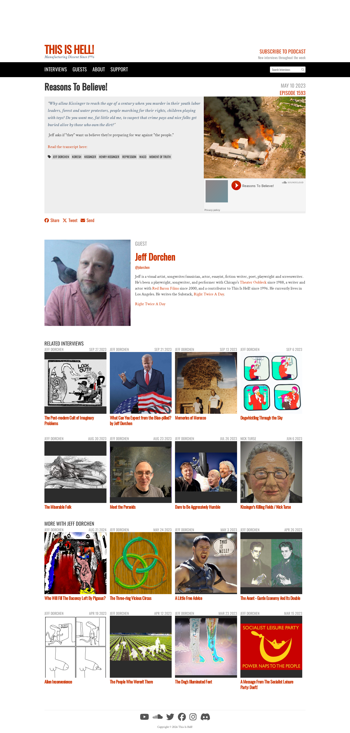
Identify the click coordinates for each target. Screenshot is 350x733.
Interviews (55, 69)
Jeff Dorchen (61, 156)
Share (52, 220)
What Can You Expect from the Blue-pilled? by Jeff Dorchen (140, 420)
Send (87, 220)
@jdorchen (142, 267)
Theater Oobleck (253, 282)
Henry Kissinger (109, 156)
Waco (142, 156)
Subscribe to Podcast (283, 51)
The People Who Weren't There (131, 681)
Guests (80, 69)
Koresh (76, 156)
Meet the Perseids (122, 507)
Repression (129, 156)
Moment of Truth (160, 156)
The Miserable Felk (57, 507)
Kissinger (90, 156)
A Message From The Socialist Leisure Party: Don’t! (266, 684)
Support (119, 69)
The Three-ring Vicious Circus (130, 598)
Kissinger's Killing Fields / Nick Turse (265, 507)
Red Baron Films (165, 288)
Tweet (70, 220)
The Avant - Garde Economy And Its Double (270, 598)
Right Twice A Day (209, 294)
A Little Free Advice (188, 598)
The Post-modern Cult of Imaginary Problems (69, 420)
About (98, 69)
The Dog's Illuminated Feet (193, 681)
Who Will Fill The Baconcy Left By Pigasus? (74, 598)
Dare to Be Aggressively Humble (197, 507)
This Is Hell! (69, 49)
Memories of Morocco (190, 417)
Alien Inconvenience (58, 681)
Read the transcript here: (67, 146)
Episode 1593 (293, 92)
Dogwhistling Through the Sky (261, 417)
